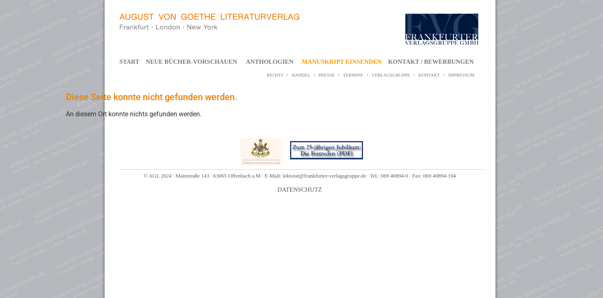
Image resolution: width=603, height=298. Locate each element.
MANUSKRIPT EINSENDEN (342, 61)
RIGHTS (275, 74)
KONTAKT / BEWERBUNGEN (431, 61)
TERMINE (353, 74)
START (129, 61)
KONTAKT (429, 74)
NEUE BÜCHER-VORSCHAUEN (191, 61)
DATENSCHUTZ (299, 189)
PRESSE (327, 74)
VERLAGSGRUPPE (391, 74)
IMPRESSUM (461, 74)
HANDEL (300, 74)
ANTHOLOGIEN (269, 61)
